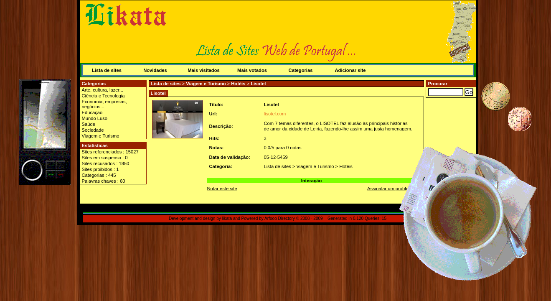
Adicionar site (350, 70)
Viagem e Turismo (100, 135)
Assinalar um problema (391, 188)
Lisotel (258, 83)
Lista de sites (107, 70)
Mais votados (252, 70)
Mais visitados (203, 70)
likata (227, 218)
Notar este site (222, 188)
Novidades (155, 70)
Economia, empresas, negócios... (104, 104)
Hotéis (238, 83)
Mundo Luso (95, 118)
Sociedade (93, 130)
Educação (92, 112)
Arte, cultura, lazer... (103, 89)
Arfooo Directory (279, 218)
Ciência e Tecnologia (103, 95)
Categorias (301, 70)
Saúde (88, 124)
